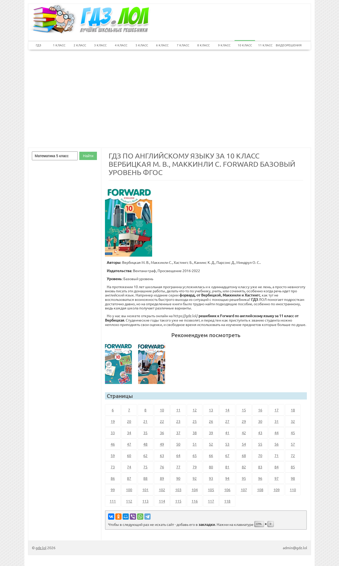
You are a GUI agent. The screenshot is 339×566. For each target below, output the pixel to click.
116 (195, 501)
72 (293, 455)
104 (195, 489)
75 (145, 467)
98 (293, 478)
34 (129, 432)
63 (162, 455)
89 (162, 478)
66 (211, 455)
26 (211, 421)
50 (178, 444)
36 (162, 432)
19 (113, 421)
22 (162, 421)
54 (244, 444)
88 (145, 478)
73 (113, 467)
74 (129, 467)
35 (145, 432)
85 (293, 467)
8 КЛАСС (203, 45)
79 (195, 467)
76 (162, 467)
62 (145, 455)
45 (293, 432)
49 (162, 444)
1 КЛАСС (59, 45)
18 (293, 410)
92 (195, 478)
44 (276, 432)
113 (145, 501)
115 (178, 501)
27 (227, 421)
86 (113, 478)
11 (178, 410)
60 (129, 455)
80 (211, 467)
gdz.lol (41, 547)
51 (195, 444)
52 (211, 444)
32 (293, 421)
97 (276, 478)
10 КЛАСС (245, 45)
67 (227, 455)
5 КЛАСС (142, 45)
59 (113, 455)
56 (276, 444)
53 (227, 444)
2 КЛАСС (80, 45)
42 (244, 432)
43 (260, 432)
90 (178, 478)
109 (276, 489)
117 (211, 501)
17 (276, 410)
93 (211, 478)
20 (129, 421)
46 (113, 444)
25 (195, 421)
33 (113, 432)
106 (227, 489)
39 (211, 432)
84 (276, 467)
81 (227, 467)
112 (129, 501)
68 (244, 455)
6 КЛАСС (162, 45)
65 (195, 455)
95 (244, 478)
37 (178, 432)
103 (178, 489)
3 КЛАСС (100, 45)
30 (260, 421)
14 (227, 410)
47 (129, 444)
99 (113, 489)
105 (211, 489)
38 (195, 432)
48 (145, 444)
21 (145, 421)
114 (162, 501)
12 (195, 410)
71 (276, 455)
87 (129, 478)
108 (260, 489)
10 (162, 410)
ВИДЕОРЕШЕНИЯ (286, 45)
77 (178, 467)
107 (244, 489)
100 (129, 489)
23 (178, 421)
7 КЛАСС (183, 45)
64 (178, 455)
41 (227, 432)
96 (260, 478)
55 (260, 444)
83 (260, 467)
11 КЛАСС (265, 45)
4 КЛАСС (121, 45)
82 (244, 467)
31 (276, 421)
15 (244, 410)
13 (211, 410)
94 (227, 478)
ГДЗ (38, 45)
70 (260, 455)
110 (293, 489)
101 (145, 489)
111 (113, 501)
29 (244, 421)
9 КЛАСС (224, 45)
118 (227, 501)
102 (162, 489)
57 (293, 444)
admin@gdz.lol (295, 547)
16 (260, 410)
